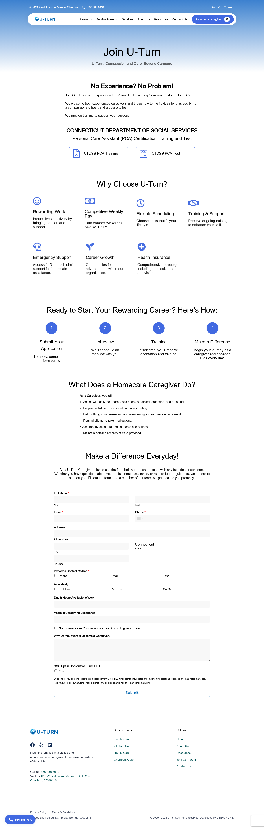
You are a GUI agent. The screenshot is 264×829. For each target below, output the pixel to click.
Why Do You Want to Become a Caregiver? (82, 636)
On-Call (168, 589)
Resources (161, 19)
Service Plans (107, 19)
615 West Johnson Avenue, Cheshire (55, 7)
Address (60, 527)
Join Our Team (186, 759)
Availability (61, 584)
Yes (61, 671)
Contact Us (179, 19)
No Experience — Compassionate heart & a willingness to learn (100, 628)
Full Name (61, 493)
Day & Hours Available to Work (74, 597)
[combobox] (139, 518)
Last (137, 505)
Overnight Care (124, 759)
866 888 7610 (96, 7)
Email (58, 512)
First (56, 505)
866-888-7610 (50, 771)
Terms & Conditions (63, 812)
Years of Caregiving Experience (74, 613)
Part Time (117, 589)
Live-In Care (122, 739)
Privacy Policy (38, 812)
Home (86, 19)
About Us (144, 19)
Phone (140, 512)
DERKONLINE (225, 818)
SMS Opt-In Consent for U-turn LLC (78, 666)
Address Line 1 (62, 539)
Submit (132, 693)
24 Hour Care (122, 746)
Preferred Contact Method (71, 571)
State (138, 549)
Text (166, 576)
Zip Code (58, 564)
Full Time (65, 589)
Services (127, 19)
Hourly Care (122, 753)
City (56, 552)
